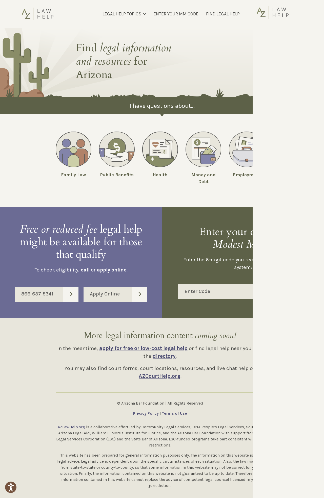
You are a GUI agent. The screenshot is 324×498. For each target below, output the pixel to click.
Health (160, 175)
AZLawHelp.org (71, 427)
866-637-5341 (49, 294)
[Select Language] (275, 14)
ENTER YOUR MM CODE (175, 14)
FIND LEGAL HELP (223, 14)
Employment (247, 175)
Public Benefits (117, 175)
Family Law (73, 175)
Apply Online (118, 294)
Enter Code (246, 292)
